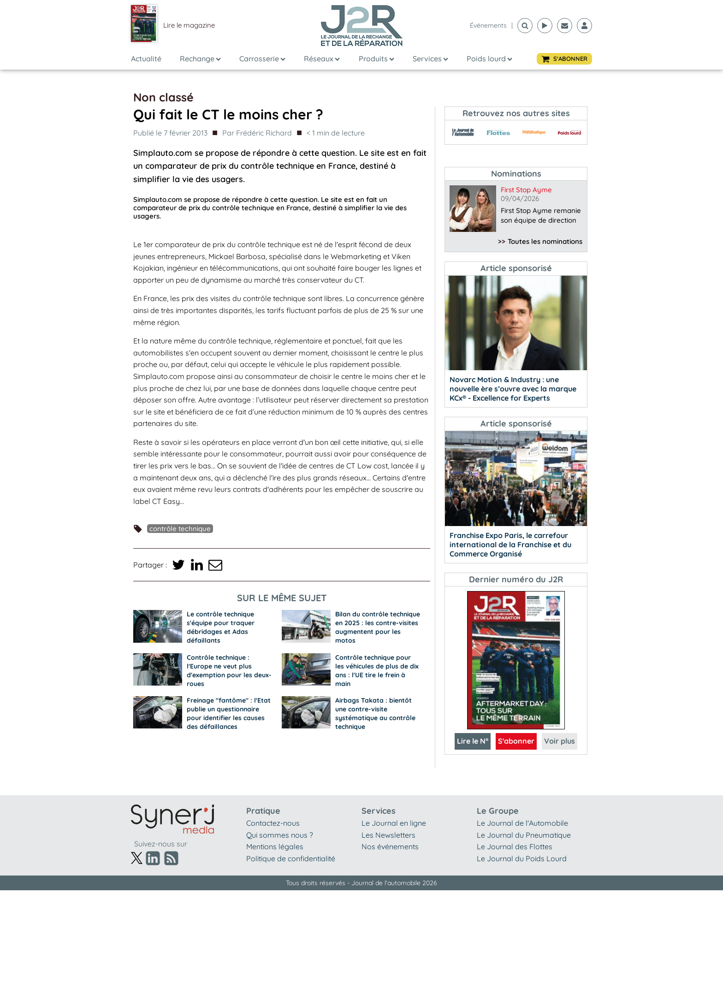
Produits (376, 58)
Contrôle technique (180, 528)
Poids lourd (489, 58)
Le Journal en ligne (394, 823)
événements (488, 25)
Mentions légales (274, 846)
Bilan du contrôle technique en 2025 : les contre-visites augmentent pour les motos (377, 627)
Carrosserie (262, 58)
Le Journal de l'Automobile (522, 823)
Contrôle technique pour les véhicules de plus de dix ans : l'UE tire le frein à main (377, 670)
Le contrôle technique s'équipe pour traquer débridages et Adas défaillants (221, 627)
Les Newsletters (388, 835)
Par (257, 133)
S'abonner (516, 741)
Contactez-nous (273, 823)
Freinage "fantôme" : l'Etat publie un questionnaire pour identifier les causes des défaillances (229, 713)
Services (430, 58)
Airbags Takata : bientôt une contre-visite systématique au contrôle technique (375, 713)
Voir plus (559, 741)
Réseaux (322, 58)
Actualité (146, 58)
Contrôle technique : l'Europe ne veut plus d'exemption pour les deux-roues (229, 670)
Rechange (200, 58)
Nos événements (390, 846)
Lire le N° (472, 741)
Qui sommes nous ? (279, 835)
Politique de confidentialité (290, 858)
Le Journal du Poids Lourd (522, 858)
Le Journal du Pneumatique (524, 835)
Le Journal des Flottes (514, 846)
